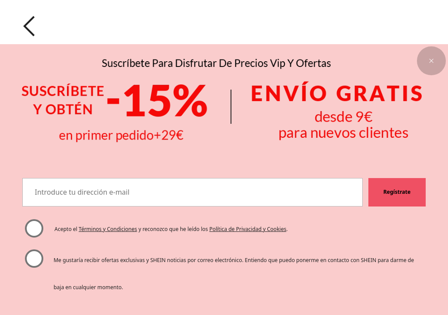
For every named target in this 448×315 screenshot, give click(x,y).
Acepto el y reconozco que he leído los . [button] (171, 229)
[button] (431, 60)
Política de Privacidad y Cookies (247, 229)
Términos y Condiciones (108, 229)
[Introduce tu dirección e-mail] (192, 192)
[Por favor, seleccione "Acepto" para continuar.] (34, 229)
